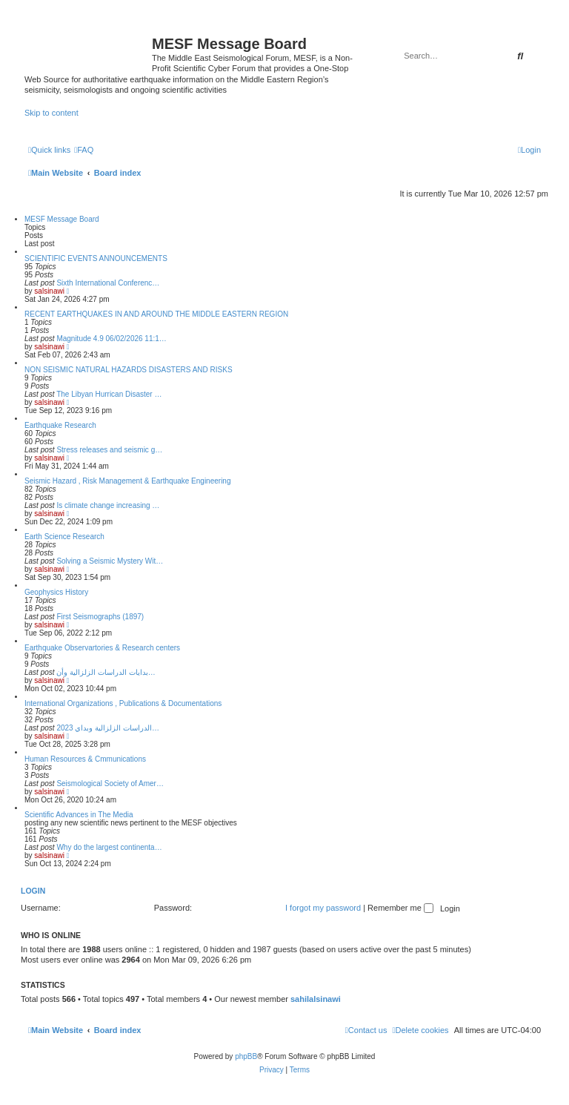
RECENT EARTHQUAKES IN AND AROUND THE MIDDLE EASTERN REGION (156, 314)
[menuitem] (83, 149)
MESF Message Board (61, 219)
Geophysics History (56, 592)
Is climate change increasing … (107, 505)
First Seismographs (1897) (100, 617)
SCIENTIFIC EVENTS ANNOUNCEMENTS (95, 258)
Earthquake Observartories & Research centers (102, 648)
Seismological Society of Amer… (110, 783)
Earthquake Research (60, 425)
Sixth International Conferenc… (107, 283)
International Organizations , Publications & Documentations (123, 703)
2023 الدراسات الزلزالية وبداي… (107, 728)
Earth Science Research (64, 536)
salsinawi (49, 291)
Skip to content (51, 112)
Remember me (400, 907)
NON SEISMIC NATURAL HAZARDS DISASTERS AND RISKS (128, 370)
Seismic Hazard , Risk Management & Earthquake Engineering (127, 481)
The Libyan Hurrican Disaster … (109, 394)
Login (33, 890)
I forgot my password (323, 907)
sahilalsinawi (315, 998)
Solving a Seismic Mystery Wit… (109, 561)
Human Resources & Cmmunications (85, 759)
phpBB (246, 1056)
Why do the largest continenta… (109, 847)
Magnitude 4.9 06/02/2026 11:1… (111, 338)
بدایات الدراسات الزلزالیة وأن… (105, 672)
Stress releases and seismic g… (109, 450)
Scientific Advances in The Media (78, 815)
